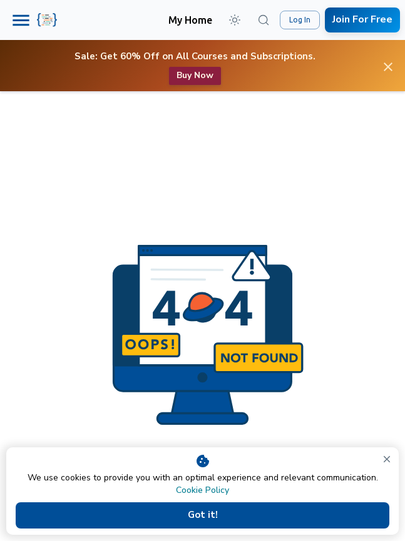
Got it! (202, 515)
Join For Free (362, 19)
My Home (190, 20)
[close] (387, 459)
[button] (234, 19)
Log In (299, 20)
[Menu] (21, 20)
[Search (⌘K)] (263, 20)
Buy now (195, 76)
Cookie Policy (202, 490)
